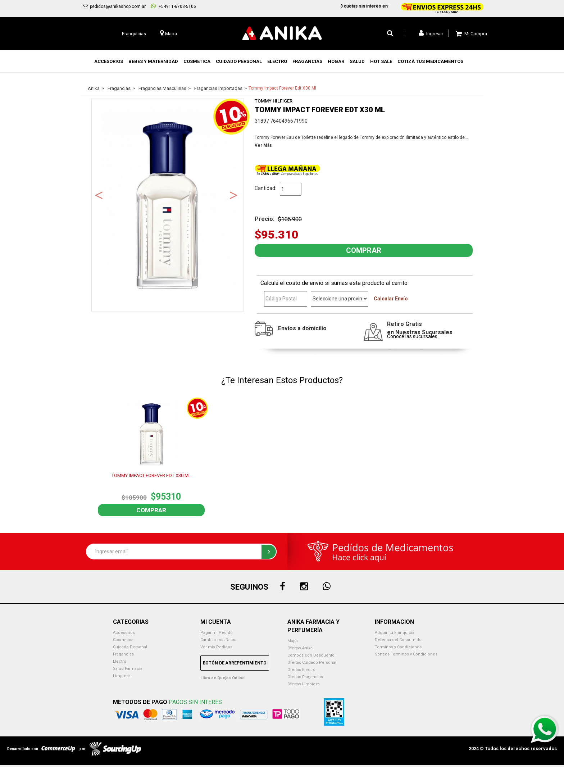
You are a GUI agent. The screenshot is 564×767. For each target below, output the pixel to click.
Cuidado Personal (130, 647)
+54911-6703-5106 (173, 6)
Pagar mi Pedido (216, 632)
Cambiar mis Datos (218, 639)
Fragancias (123, 654)
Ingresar (431, 33)
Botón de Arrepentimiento (235, 663)
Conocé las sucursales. (412, 336)
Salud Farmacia (127, 668)
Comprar (151, 510)
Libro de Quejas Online (222, 678)
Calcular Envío (391, 298)
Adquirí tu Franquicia (394, 632)
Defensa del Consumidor (399, 639)
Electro (119, 661)
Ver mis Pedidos (216, 647)
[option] (167, 205)
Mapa (292, 641)
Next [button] (233, 194)
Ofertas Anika (300, 648)
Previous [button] (99, 194)
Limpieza (122, 675)
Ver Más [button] (263, 145)
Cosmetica (123, 639)
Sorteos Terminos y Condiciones (406, 654)
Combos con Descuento (311, 655)
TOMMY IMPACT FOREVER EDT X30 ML (151, 475)
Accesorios (124, 632)
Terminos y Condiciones (398, 647)
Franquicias (134, 33)
